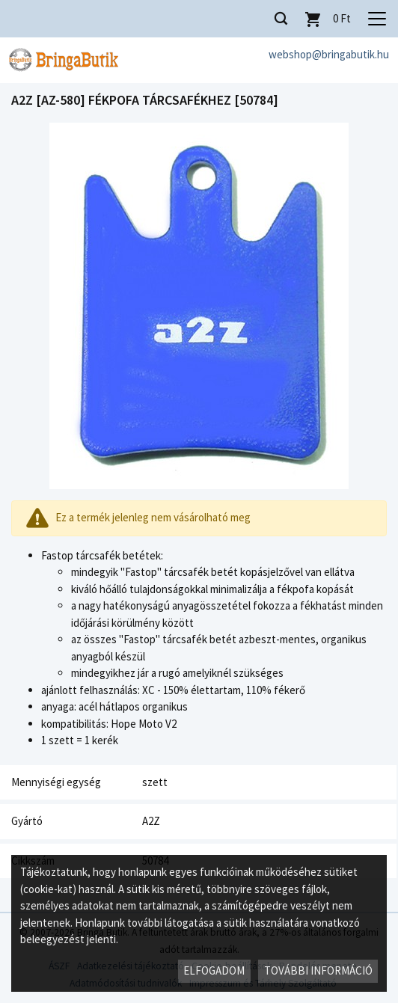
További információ (318, 970)
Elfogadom (214, 970)
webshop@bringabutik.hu (329, 54)
